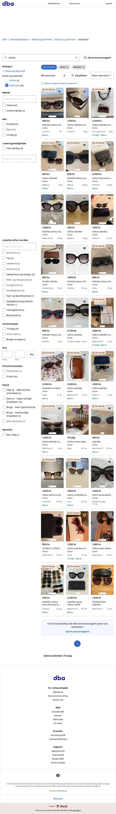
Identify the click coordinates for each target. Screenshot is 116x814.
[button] (98, 57)
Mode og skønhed (42, 39)
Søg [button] (32, 354)
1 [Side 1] (77, 643)
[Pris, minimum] (7, 354)
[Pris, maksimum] (20, 354)
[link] (13, 71)
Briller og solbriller (65, 39)
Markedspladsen (19, 39)
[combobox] (40, 57)
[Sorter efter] (102, 75)
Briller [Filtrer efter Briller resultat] (14, 80)
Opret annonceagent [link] (77, 631)
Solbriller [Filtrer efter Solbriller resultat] (17, 85)
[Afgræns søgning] (19, 99)
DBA (4, 39)
